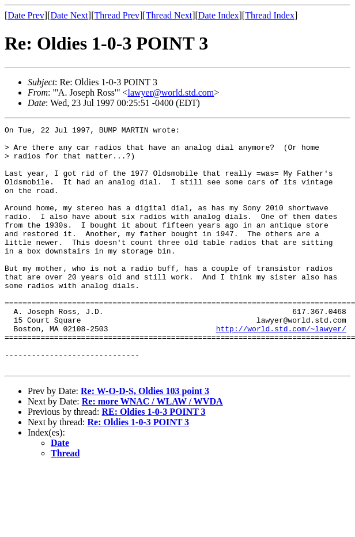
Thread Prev (116, 15)
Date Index (218, 15)
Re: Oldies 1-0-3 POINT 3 (139, 470)
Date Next (69, 15)
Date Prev (25, 15)
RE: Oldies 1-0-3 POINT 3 (153, 460)
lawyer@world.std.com (171, 92)
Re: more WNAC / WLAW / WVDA (152, 450)
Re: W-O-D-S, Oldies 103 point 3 (145, 439)
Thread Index (269, 15)
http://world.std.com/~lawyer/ (281, 370)
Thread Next (169, 15)
